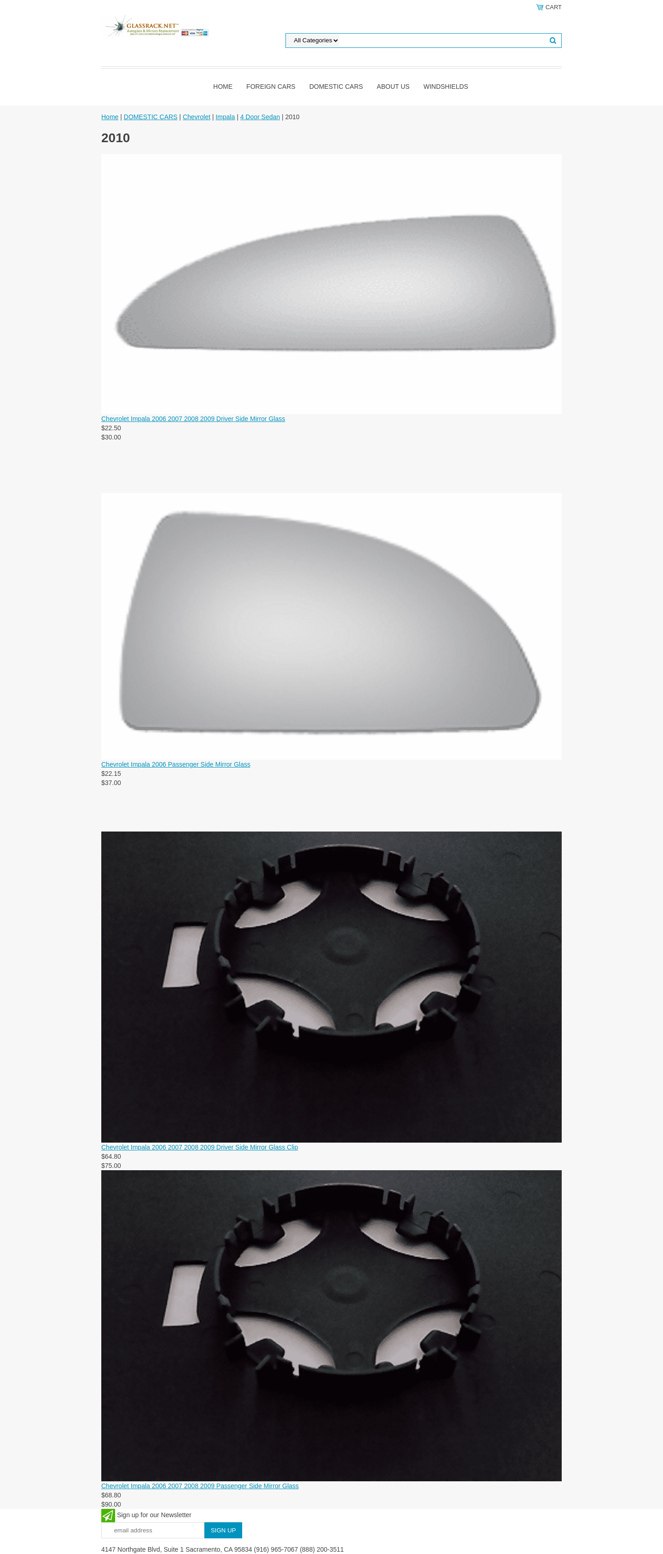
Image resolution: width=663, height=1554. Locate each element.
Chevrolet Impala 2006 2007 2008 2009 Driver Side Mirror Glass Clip (199, 1147)
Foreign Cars (271, 86)
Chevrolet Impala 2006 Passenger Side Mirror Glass (175, 764)
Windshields (446, 86)
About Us (393, 86)
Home (223, 86)
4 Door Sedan (260, 117)
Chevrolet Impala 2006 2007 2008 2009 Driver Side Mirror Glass (193, 418)
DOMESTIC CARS (336, 86)
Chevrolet (196, 117)
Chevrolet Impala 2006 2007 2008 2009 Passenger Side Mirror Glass (200, 1486)
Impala (225, 117)
